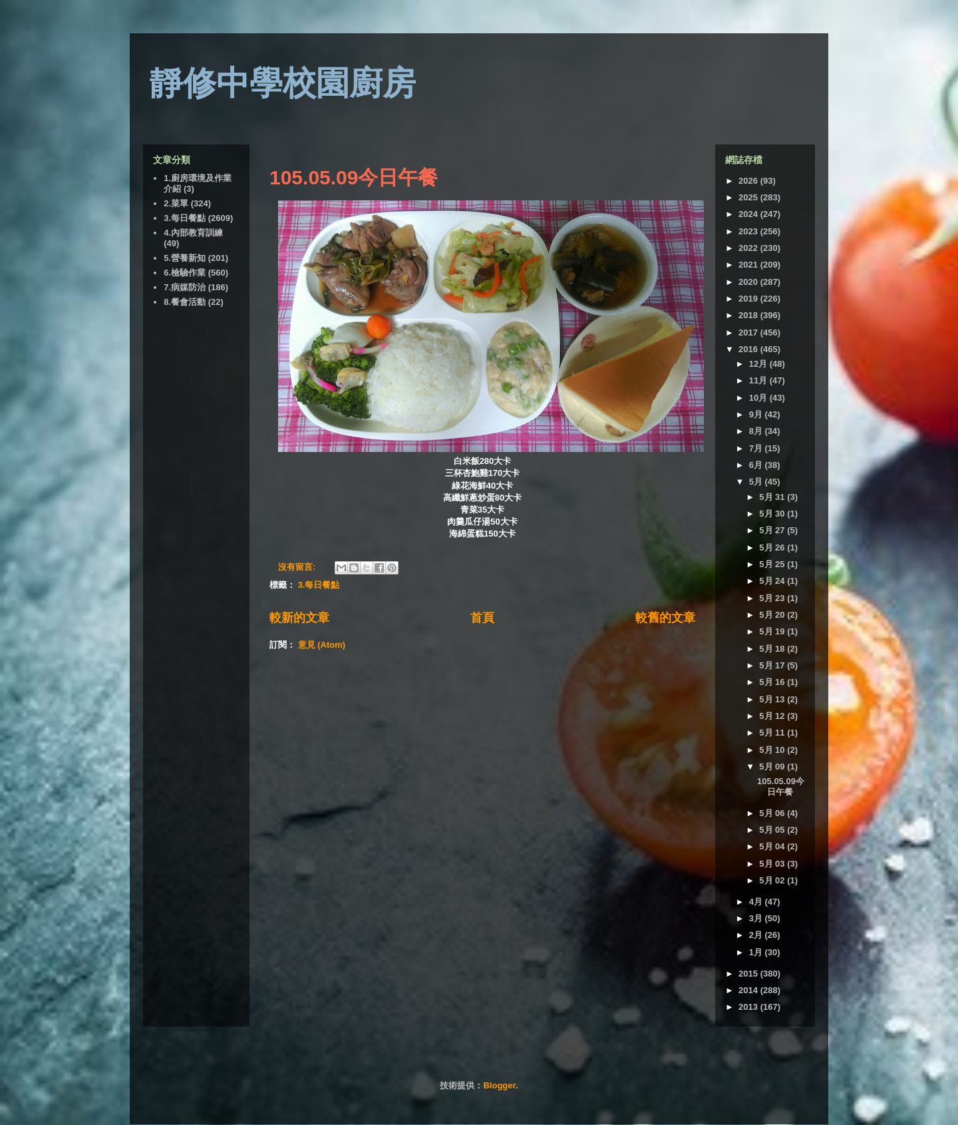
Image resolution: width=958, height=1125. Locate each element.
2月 (757, 935)
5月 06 (773, 813)
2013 (749, 1007)
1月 (757, 952)
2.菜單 (176, 203)
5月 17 (773, 665)
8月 (757, 431)
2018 (749, 315)
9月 (757, 414)
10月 (759, 398)
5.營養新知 (185, 258)
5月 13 (773, 699)
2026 (749, 181)
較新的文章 (299, 617)
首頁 (482, 617)
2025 (749, 197)
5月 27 (773, 530)
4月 (757, 902)
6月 (757, 465)
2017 (749, 333)
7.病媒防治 (185, 287)
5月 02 (773, 880)
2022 (749, 248)
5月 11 (773, 733)
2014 (749, 990)
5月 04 (773, 846)
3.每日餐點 (319, 585)
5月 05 (773, 830)
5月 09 (773, 767)
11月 (759, 380)
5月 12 (773, 716)
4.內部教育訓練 (193, 233)
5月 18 (773, 649)
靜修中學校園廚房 (283, 83)
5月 (757, 482)
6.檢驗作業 (185, 273)
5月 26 (773, 548)
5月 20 (773, 615)
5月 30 (773, 514)
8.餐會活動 (185, 302)
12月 (759, 364)
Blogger (499, 1085)
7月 (757, 448)
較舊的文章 (665, 617)
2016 (749, 349)
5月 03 (773, 864)
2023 (749, 231)
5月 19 (773, 631)
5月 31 (773, 497)
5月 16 (773, 682)
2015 (749, 974)
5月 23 (773, 598)
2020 (749, 282)
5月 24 (773, 581)
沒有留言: (298, 567)
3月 (757, 918)
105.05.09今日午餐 (353, 177)
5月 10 (773, 750)
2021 (749, 265)
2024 (749, 214)
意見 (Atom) (322, 645)
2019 (749, 299)
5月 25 (773, 564)
